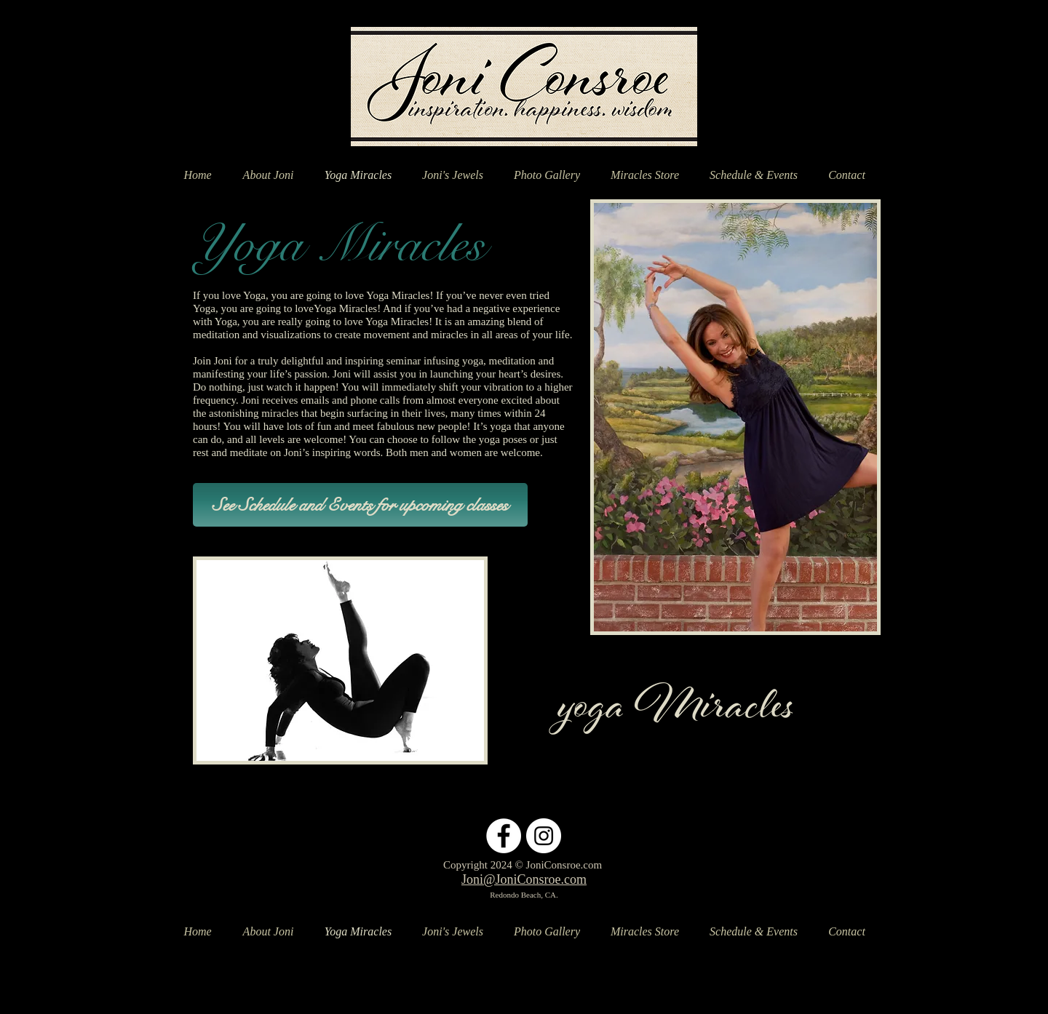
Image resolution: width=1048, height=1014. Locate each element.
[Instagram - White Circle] (543, 835)
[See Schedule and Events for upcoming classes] (360, 505)
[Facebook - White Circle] (503, 835)
